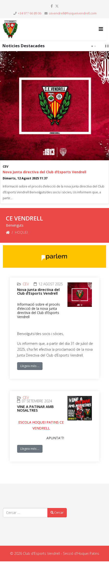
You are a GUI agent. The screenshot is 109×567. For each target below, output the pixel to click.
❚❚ (107, 45)
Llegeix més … (29, 366)
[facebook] (52, 6)
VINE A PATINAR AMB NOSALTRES (35, 408)
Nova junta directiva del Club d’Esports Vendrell (44, 172)
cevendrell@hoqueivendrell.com (73, 13)
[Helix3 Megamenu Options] (101, 29)
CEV (5, 166)
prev (100, 46)
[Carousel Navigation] (101, 46)
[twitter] (57, 6)
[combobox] (25, 512)
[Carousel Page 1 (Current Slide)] (92, 46)
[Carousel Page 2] (95, 46)
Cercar (57, 512)
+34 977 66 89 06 (29, 13)
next (104, 46)
